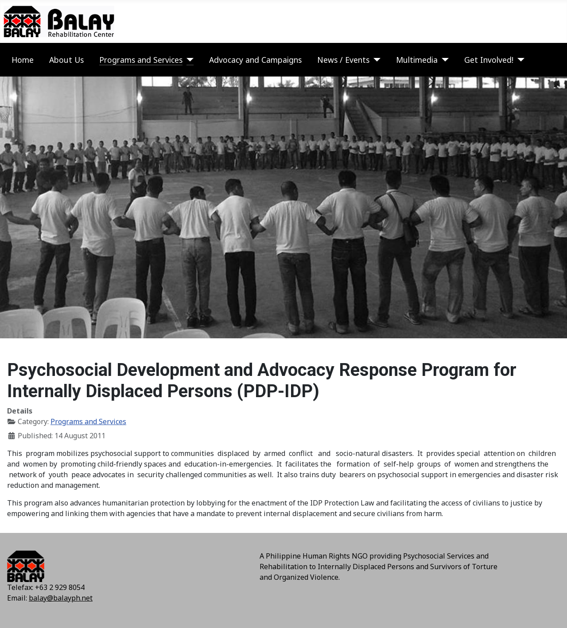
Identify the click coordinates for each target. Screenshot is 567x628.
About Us (66, 59)
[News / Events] (375, 59)
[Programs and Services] (188, 59)
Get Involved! (488, 59)
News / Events (343, 59)
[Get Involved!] (518, 59)
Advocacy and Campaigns (255, 59)
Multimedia (417, 59)
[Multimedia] (443, 59)
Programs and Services (141, 59)
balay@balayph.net (61, 598)
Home (23, 59)
